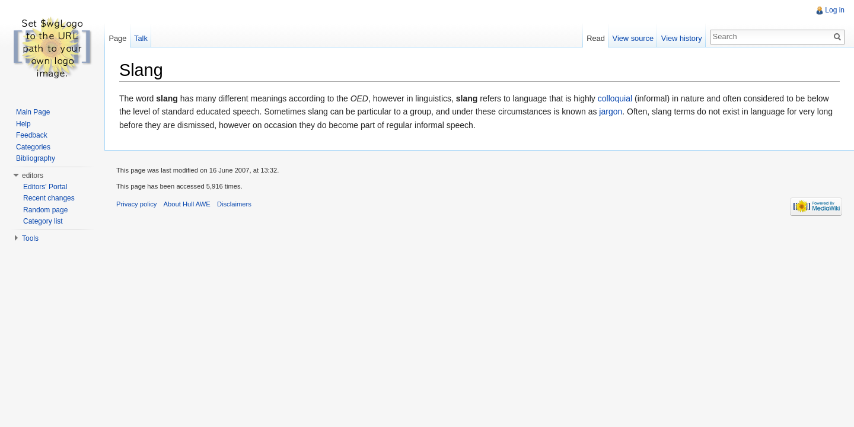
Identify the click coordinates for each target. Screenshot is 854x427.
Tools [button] (30, 238)
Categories (33, 147)
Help (23, 124)
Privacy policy (136, 204)
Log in (835, 10)
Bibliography (35, 158)
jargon (610, 111)
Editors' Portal (45, 187)
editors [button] (32, 175)
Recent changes (49, 198)
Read (596, 38)
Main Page (33, 112)
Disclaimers (234, 204)
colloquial (615, 98)
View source (633, 38)
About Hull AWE (187, 204)
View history (681, 38)
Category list (43, 221)
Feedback (31, 135)
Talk (141, 38)
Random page (45, 210)
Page (117, 38)
